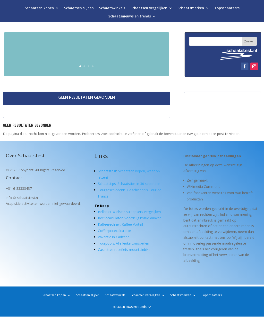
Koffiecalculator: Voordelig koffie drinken (130, 218)
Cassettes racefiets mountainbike (124, 249)
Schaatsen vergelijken (148, 9)
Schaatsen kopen (39, 9)
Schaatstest (107, 171)
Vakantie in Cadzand (113, 237)
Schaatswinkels (112, 9)
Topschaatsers (226, 9)
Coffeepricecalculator (114, 230)
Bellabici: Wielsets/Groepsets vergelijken (129, 211)
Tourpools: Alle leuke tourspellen (123, 243)
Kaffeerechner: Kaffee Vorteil (120, 224)
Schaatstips (107, 183)
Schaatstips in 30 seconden (139, 183)
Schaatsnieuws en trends (129, 17)
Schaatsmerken (191, 9)
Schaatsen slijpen (79, 9)
